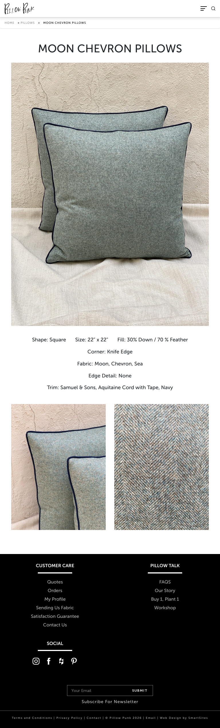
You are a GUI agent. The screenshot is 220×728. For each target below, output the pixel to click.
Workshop (165, 608)
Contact (94, 718)
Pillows (28, 23)
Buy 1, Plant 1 (165, 599)
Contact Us (55, 625)
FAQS (165, 582)
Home (9, 23)
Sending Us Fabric (55, 608)
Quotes (55, 582)
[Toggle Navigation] (204, 8)
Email (151, 718)
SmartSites (198, 718)
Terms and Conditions (32, 718)
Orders (55, 591)
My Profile (55, 599)
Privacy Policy (69, 718)
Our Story (165, 591)
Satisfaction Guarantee (55, 616)
